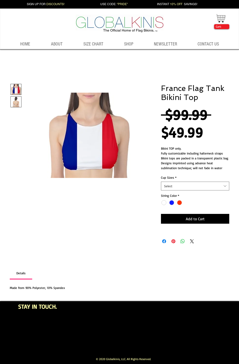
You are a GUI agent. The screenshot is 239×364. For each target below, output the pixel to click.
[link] (221, 26)
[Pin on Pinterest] (173, 241)
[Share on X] (192, 241)
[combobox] (195, 186)
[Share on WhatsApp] (183, 241)
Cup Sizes (169, 177)
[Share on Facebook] (164, 241)
